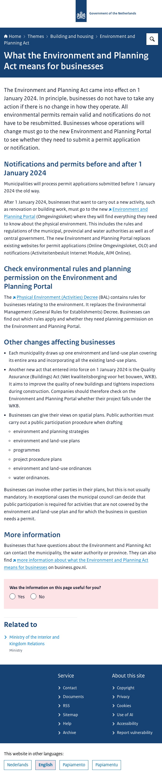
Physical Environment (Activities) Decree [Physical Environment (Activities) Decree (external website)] (55, 297)
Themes (36, 36)
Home (12, 36)
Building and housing (71, 36)
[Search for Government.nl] (152, 39)
